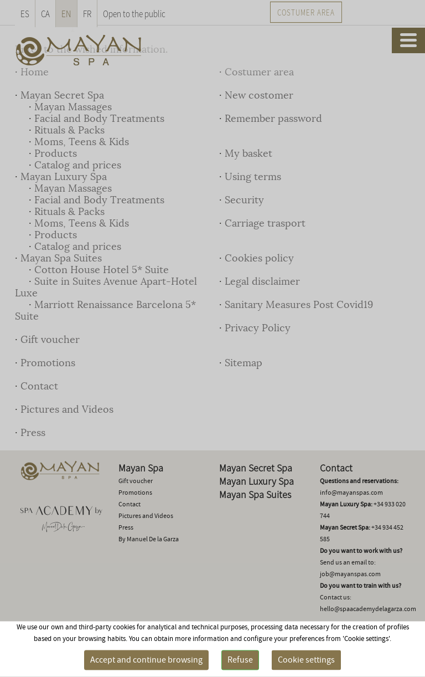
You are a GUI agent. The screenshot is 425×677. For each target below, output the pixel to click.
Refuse (240, 659)
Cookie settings (306, 659)
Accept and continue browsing (146, 659)
